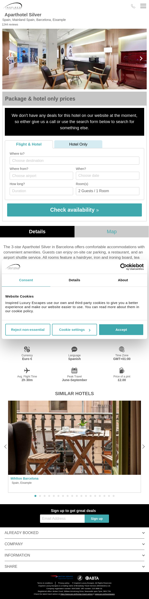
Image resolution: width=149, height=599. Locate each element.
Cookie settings (74, 330)
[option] (74, 446)
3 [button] (44, 496)
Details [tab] (74, 280)
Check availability (74, 210)
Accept (121, 330)
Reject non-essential (28, 330)
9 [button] (72, 496)
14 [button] (95, 496)
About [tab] (123, 280)
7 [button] (63, 496)
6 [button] (58, 496)
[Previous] (5, 446)
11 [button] (81, 496)
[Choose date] (107, 176)
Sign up (97, 518)
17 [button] (109, 496)
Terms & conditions (45, 583)
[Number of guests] (107, 191)
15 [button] (99, 496)
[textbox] (76, 161)
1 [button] (35, 496)
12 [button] (86, 496)
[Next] (143, 446)
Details (37, 231)
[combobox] (74, 161)
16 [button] (104, 496)
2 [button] (40, 496)
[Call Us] (133, 6)
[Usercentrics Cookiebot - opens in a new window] (123, 266)
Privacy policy (63, 583)
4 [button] (49, 496)
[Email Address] (62, 519)
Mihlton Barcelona (24, 478)
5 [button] (54, 496)
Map (112, 231)
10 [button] (76, 496)
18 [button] (113, 496)
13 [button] (90, 496)
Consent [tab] (26, 280)
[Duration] (41, 191)
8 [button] (67, 496)
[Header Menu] (143, 6)
